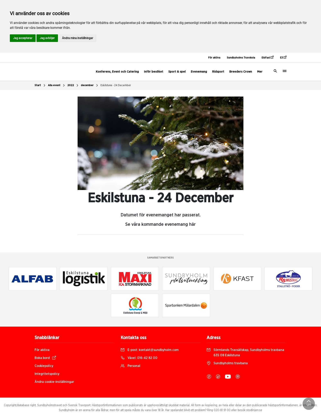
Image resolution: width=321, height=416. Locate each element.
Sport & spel (177, 71)
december (90, 85)
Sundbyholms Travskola (241, 57)
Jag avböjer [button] (47, 38)
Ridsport (218, 71)
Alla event (57, 85)
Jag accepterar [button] (22, 38)
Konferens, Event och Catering (117, 71)
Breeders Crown (240, 71)
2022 (73, 85)
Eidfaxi (268, 57)
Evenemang (199, 71)
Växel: (139, 358)
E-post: (150, 350)
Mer (259, 71)
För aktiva (214, 57)
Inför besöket (153, 71)
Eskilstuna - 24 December (116, 85)
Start (40, 85)
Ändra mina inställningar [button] (77, 38)
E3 (283, 57)
